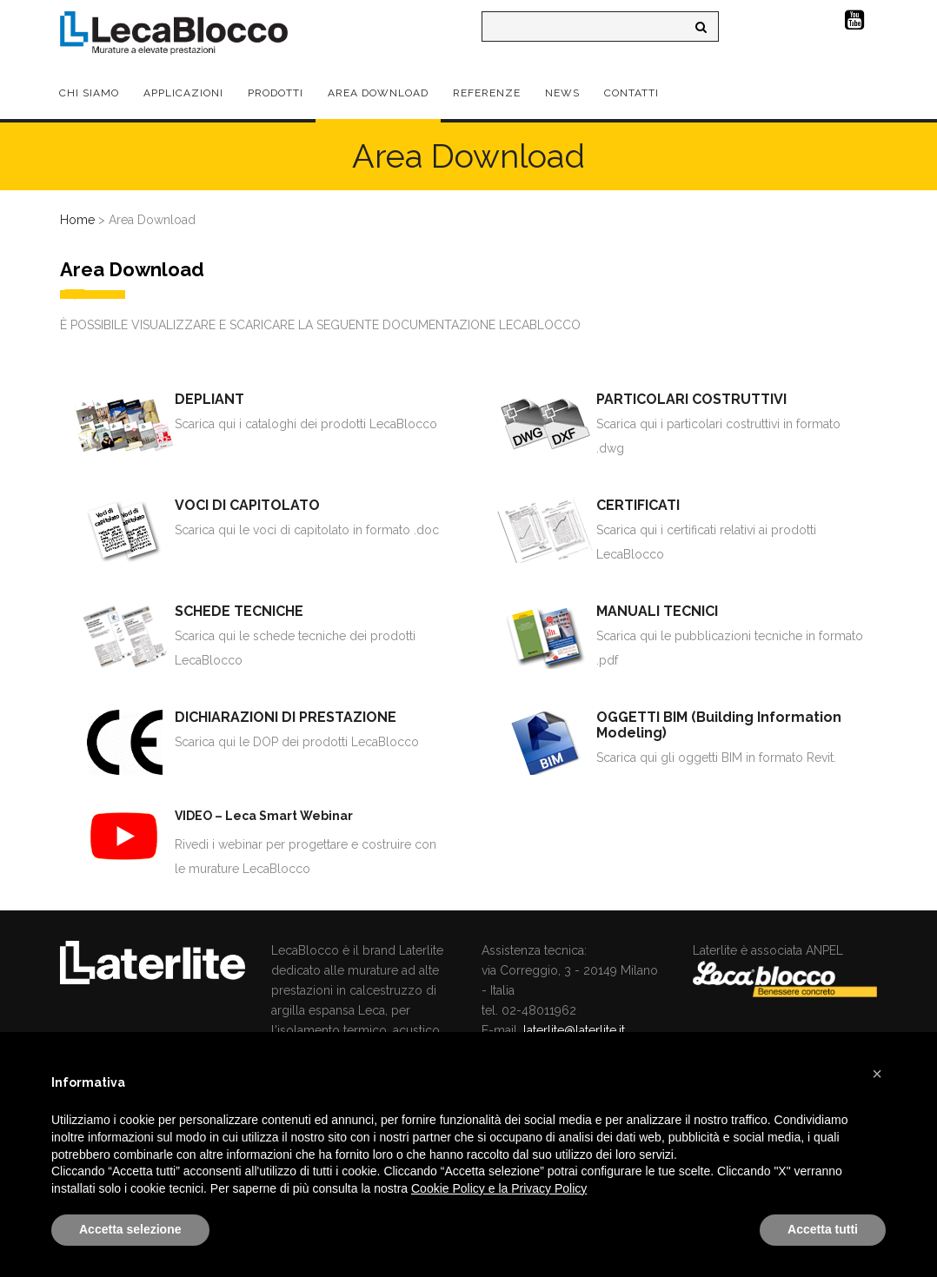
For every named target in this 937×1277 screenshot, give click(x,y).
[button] (877, 1074)
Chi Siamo (89, 93)
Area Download (378, 93)
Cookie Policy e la (461, 1188)
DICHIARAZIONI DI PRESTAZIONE (285, 717)
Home (77, 220)
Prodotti (275, 93)
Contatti (631, 93)
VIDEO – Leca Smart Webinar (264, 816)
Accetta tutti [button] (822, 1229)
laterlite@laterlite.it (574, 1030)
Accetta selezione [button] (130, 1229)
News (562, 93)
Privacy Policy (549, 1188)
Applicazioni (183, 93)
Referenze (487, 93)
